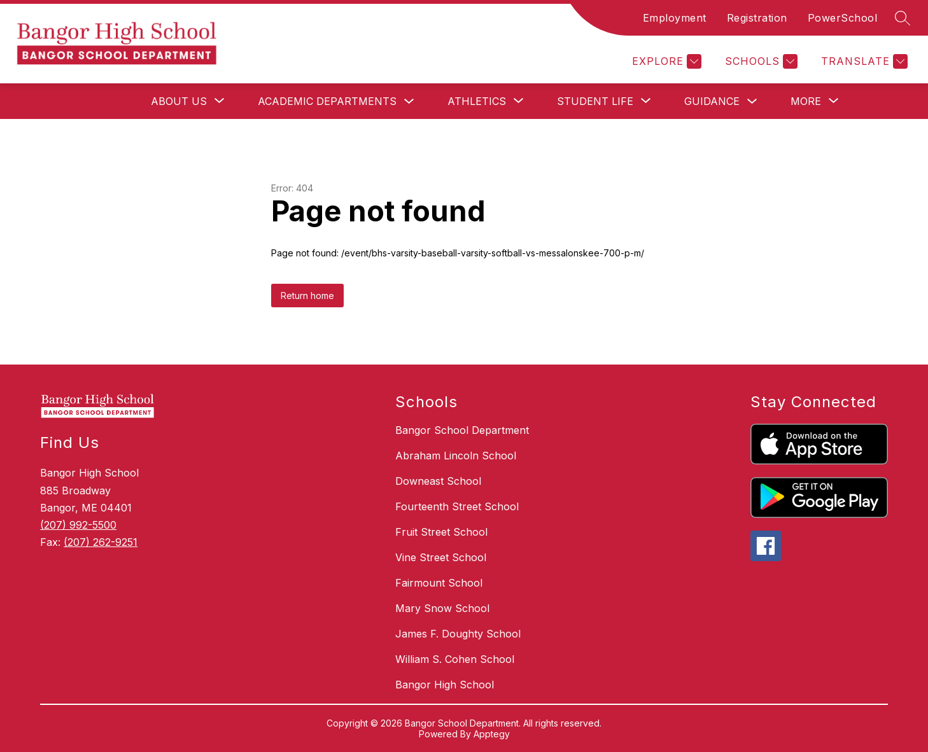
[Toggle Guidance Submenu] (752, 101)
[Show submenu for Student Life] (595, 101)
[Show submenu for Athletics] (476, 101)
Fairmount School (438, 582)
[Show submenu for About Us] (179, 101)
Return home (307, 295)
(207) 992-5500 (78, 525)
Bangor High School (444, 684)
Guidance (712, 101)
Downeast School (438, 481)
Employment (675, 17)
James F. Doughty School (458, 633)
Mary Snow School (442, 608)
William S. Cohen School (454, 659)
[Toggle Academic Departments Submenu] (409, 101)
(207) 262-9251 (100, 542)
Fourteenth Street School (457, 506)
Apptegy (492, 733)
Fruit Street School (441, 532)
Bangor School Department (462, 430)
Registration (757, 17)
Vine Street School (440, 557)
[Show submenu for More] (806, 101)
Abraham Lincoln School (455, 455)
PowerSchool (843, 17)
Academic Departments (327, 101)
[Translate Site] (863, 61)
